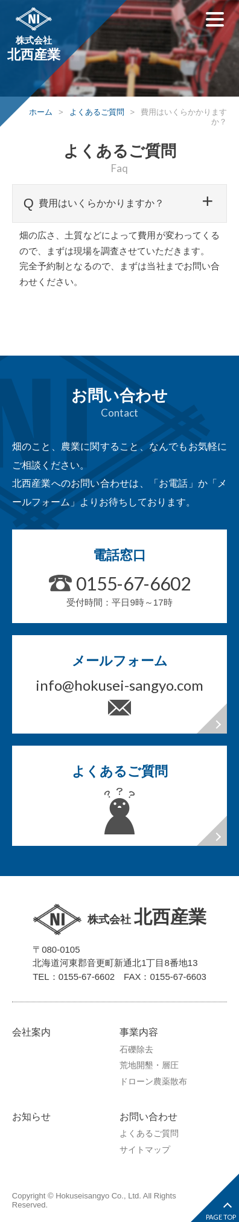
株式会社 (33, 35)
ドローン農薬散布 (153, 1081)
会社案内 (31, 1032)
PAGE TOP (221, 1217)
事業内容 (138, 1032)
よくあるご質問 (149, 1133)
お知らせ (31, 1117)
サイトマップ (144, 1149)
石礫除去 (136, 1049)
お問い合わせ (148, 1117)
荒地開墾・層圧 (149, 1065)
